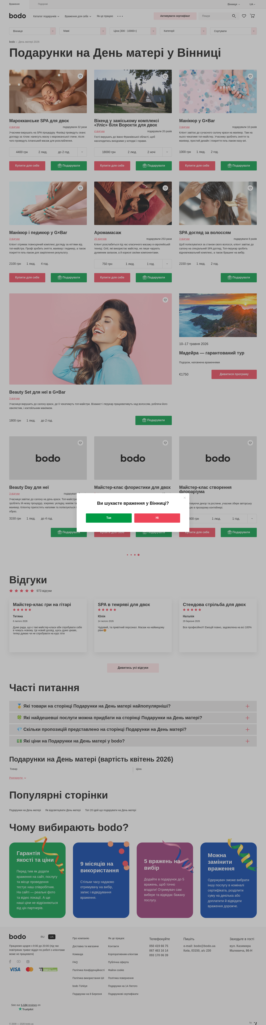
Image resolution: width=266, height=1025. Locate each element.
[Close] (185, 498)
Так (108, 517)
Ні (157, 517)
